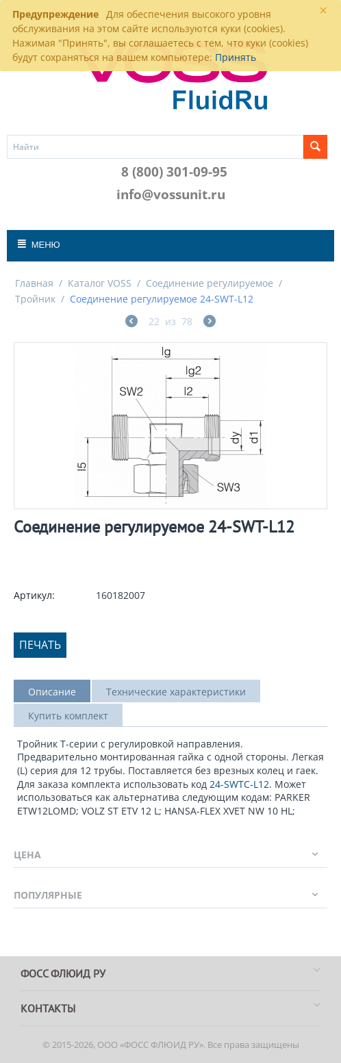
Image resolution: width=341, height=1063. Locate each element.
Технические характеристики (176, 691)
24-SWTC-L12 (239, 784)
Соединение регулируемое (209, 283)
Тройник (35, 298)
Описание (52, 691)
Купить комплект (68, 715)
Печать (40, 644)
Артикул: (34, 595)
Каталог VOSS (99, 283)
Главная (34, 283)
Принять (235, 57)
